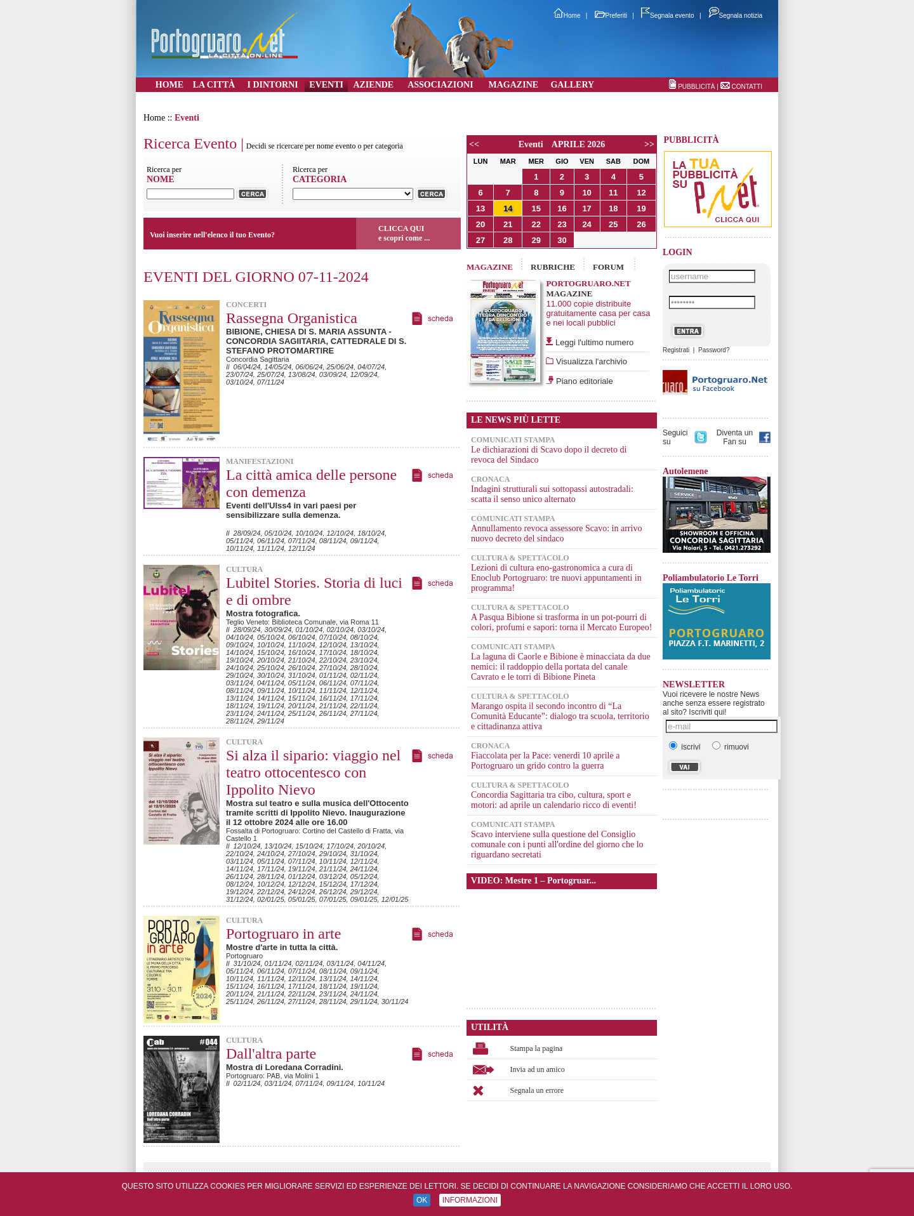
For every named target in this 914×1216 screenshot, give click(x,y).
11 (613, 192)
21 (507, 224)
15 (536, 208)
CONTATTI (746, 86)
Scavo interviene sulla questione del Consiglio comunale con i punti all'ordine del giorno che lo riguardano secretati (557, 844)
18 (613, 208)
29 (536, 240)
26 (641, 224)
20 (480, 224)
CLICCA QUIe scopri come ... (404, 233)
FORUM (608, 267)
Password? (713, 350)
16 (561, 208)
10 (586, 192)
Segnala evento (667, 15)
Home (567, 15)
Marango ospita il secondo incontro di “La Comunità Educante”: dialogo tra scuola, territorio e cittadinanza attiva (560, 716)
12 (641, 192)
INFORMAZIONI (470, 1200)
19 (641, 208)
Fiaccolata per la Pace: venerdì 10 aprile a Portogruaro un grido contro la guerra (545, 760)
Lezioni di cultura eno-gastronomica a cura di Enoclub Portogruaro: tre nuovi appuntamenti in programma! (556, 578)
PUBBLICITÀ (696, 86)
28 (507, 240)
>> (649, 144)
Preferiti (611, 15)
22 (536, 224)
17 (586, 208)
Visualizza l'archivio (590, 361)
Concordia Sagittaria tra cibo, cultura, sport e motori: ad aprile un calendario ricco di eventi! (554, 800)
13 (480, 208)
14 (507, 208)
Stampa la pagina (536, 1048)
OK (421, 1200)
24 (586, 224)
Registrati (676, 350)
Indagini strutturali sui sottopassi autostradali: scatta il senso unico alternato (552, 494)
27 (480, 240)
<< (474, 144)
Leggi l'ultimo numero (594, 342)
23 (561, 224)
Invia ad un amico (537, 1069)
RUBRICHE (553, 267)
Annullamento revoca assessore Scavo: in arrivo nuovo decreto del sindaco (556, 533)
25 (613, 224)
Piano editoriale (583, 381)
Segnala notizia (735, 15)
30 (561, 240)
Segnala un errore (537, 1090)
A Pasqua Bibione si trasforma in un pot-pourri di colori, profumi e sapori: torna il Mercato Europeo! (561, 622)
